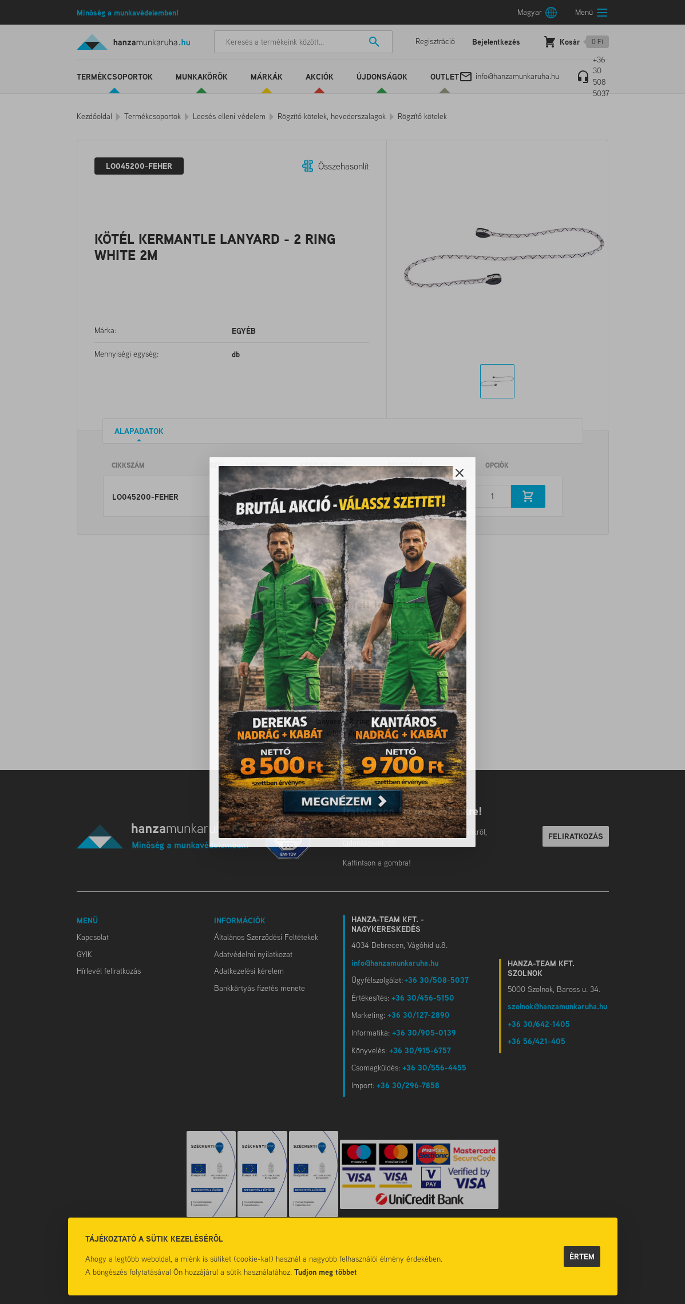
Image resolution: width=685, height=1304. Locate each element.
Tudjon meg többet (325, 1271)
